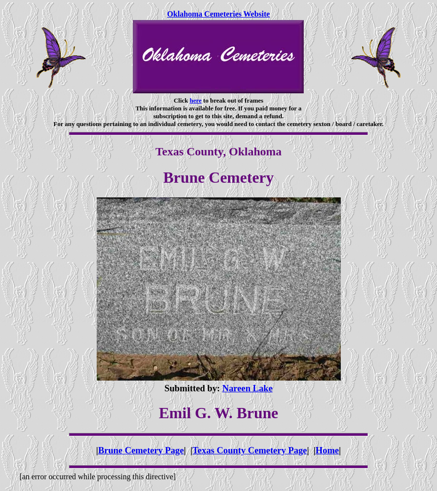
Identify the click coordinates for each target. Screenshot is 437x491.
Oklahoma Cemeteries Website (218, 14)
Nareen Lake (247, 388)
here (196, 100)
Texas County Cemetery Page (249, 450)
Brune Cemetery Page (141, 450)
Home (327, 450)
